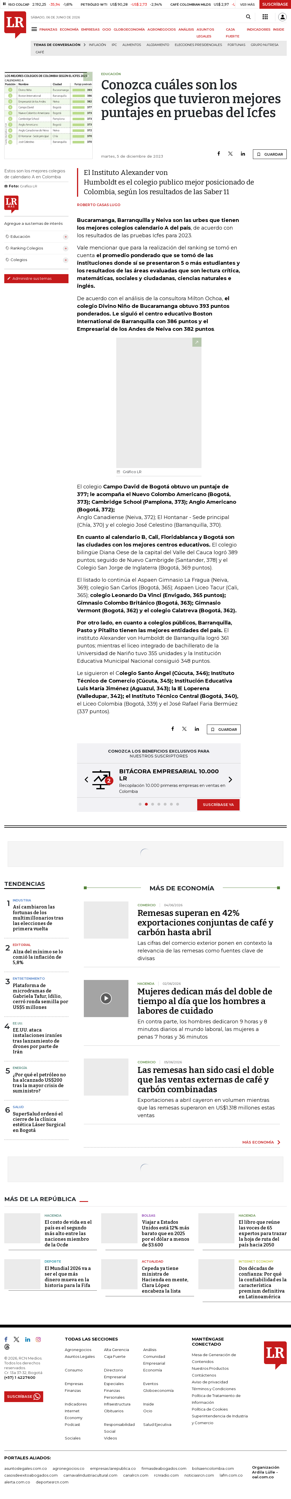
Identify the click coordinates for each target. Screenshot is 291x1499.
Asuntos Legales (80, 1356)
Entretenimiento (29, 979)
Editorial (22, 945)
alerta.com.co (17, 1482)
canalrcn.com (135, 1475)
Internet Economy (256, 1261)
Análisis (149, 1349)
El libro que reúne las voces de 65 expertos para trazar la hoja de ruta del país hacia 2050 (263, 1233)
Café (40, 52)
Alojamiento (158, 45)
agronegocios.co (68, 1468)
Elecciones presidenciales (198, 45)
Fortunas (236, 45)
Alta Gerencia (116, 1349)
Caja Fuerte (115, 1356)
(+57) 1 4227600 (19, 1377)
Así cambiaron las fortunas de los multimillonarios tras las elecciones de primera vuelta (38, 917)
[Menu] (35, 29)
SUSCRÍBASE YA (218, 804)
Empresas (74, 1383)
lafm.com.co (231, 1475)
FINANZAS (48, 29)
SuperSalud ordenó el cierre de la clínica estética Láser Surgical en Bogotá (39, 1122)
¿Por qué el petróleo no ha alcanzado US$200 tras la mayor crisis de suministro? (39, 1083)
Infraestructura (117, 1404)
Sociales (72, 1438)
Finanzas (73, 1390)
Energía (20, 1068)
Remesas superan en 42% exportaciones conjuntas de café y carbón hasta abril (205, 922)
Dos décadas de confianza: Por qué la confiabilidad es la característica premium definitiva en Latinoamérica (263, 1282)
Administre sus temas (29, 278)
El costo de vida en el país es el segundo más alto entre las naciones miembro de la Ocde (68, 1233)
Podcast (72, 1424)
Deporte (53, 1261)
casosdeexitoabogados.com (31, 1475)
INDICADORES (259, 29)
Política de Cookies (210, 1409)
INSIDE (278, 29)
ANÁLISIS (186, 29)
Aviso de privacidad (210, 1382)
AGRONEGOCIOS (161, 29)
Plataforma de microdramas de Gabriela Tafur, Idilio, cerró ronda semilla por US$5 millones (40, 996)
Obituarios (113, 1411)
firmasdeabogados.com (164, 1468)
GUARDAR (270, 154)
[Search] (248, 17)
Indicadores (76, 1404)
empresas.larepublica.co (113, 1468)
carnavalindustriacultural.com (90, 1475)
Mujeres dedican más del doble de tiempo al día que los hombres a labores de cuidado (205, 1001)
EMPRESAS (90, 29)
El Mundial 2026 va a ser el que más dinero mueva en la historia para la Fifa (68, 1277)
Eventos (150, 1383)
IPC (114, 45)
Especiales (114, 1383)
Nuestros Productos (210, 1368)
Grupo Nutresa (264, 45)
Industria (22, 900)
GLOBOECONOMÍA (129, 29)
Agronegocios (78, 1349)
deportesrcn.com (52, 1482)
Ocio (147, 1411)
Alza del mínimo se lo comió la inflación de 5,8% (38, 957)
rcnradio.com (166, 1475)
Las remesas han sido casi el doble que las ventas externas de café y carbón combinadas (206, 1079)
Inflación (97, 45)
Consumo (74, 1370)
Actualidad (152, 1261)
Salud (18, 1107)
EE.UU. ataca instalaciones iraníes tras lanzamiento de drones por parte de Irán (37, 1041)
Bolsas (148, 1216)
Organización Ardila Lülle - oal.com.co (265, 1472)
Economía (152, 1370)
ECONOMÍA (69, 29)
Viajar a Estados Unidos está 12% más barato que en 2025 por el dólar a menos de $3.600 (165, 1233)
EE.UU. (18, 1023)
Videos (110, 1438)
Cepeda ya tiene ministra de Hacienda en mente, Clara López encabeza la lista (165, 1280)
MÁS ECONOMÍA (258, 1142)
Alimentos (131, 45)
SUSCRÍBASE (275, 4)
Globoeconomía (158, 1390)
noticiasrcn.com (199, 1475)
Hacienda (53, 1216)
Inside (148, 1404)
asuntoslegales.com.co (25, 1468)
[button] (84, 780)
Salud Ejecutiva (157, 1424)
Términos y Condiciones (214, 1388)
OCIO (106, 29)
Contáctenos (204, 1375)
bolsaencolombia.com (213, 1468)
